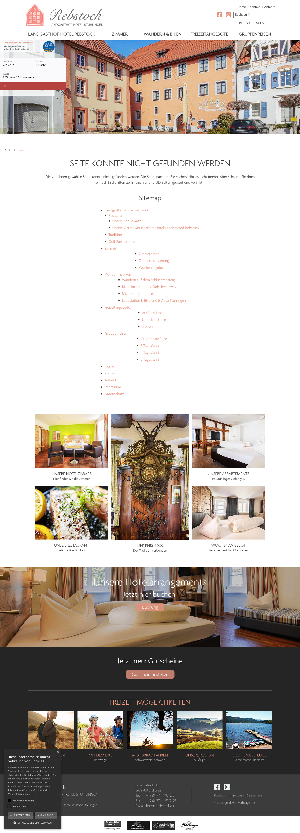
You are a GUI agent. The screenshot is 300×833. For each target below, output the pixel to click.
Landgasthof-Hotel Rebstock (61, 34)
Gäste (6, 74)
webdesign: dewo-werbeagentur (234, 803)
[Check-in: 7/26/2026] (16, 64)
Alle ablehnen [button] (46, 815)
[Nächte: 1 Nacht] (49, 64)
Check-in (7, 62)
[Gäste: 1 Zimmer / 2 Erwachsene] (33, 76)
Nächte (40, 62)
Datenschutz (254, 796)
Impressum (235, 796)
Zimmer (120, 34)
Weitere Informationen (19, 793)
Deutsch (245, 23)
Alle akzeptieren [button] (20, 815)
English (260, 23)
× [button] (57, 752)
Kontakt (255, 7)
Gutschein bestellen (150, 674)
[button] (32, 822)
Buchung (150, 607)
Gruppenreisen (255, 34)
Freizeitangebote (209, 34)
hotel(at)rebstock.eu (160, 806)
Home (241, 7)
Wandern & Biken (163, 34)
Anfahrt (269, 7)
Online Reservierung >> (18, 42)
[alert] (32, 789)
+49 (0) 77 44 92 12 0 (160, 796)
